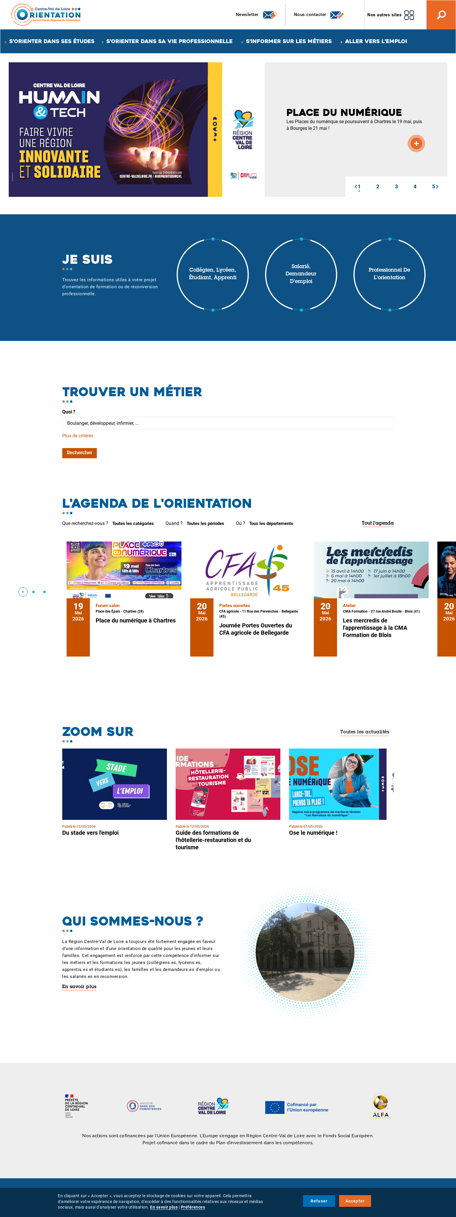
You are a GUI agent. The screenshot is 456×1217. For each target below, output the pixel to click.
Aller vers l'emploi (376, 41)
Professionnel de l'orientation (389, 274)
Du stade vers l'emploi (90, 832)
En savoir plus (79, 987)
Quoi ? (68, 412)
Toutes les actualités (364, 732)
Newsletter (257, 15)
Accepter (355, 1201)
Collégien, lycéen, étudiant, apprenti (212, 274)
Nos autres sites (384, 14)
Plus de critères (77, 435)
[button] (355, 186)
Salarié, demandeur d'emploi (301, 274)
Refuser (319, 1201)
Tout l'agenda (378, 523)
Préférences (193, 1207)
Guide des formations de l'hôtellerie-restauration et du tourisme (213, 840)
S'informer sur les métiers (289, 41)
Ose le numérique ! (313, 832)
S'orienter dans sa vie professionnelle (169, 41)
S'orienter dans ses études (52, 41)
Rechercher (79, 453)
